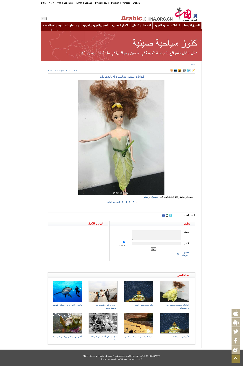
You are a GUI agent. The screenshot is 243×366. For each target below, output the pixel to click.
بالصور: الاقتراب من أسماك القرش (67, 305)
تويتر (145, 197)
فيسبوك (154, 197)
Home (192, 64)
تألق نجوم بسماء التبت (143, 305)
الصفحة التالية (113, 202)
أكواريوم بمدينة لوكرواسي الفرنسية (67, 337)
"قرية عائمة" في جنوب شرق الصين (138, 337)
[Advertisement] (85, 267)
